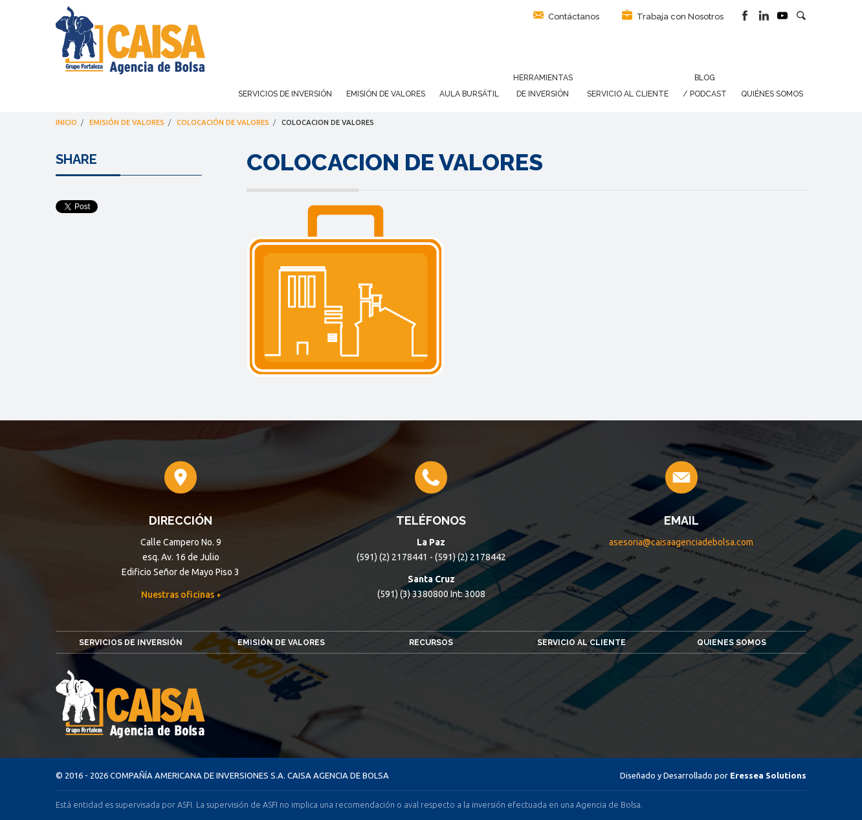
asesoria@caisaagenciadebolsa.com (681, 542)
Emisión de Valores (385, 93)
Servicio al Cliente (628, 93)
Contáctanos (566, 15)
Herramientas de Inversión (543, 85)
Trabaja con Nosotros (673, 15)
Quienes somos (731, 642)
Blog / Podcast (705, 85)
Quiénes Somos (772, 93)
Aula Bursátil (469, 93)
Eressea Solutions (768, 775)
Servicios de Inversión (285, 93)
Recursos (431, 642)
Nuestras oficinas (178, 594)
